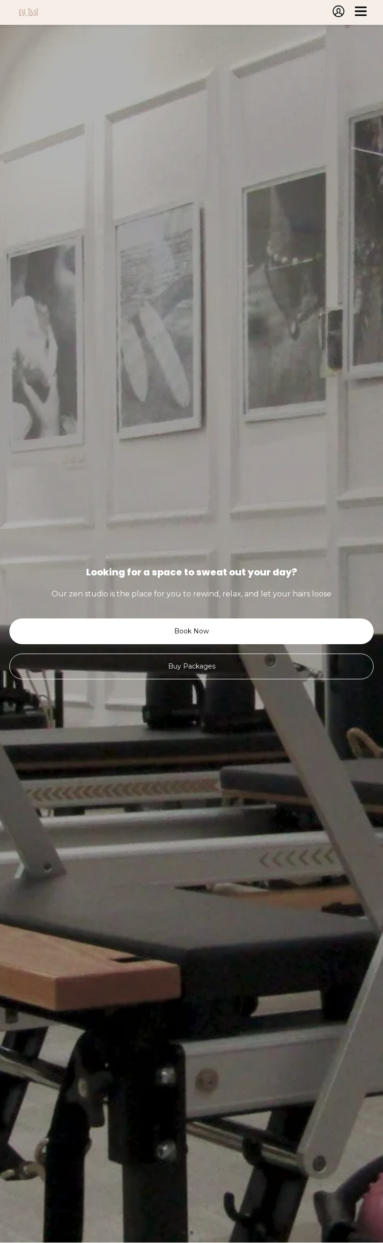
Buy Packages (191, 666)
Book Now (191, 631)
